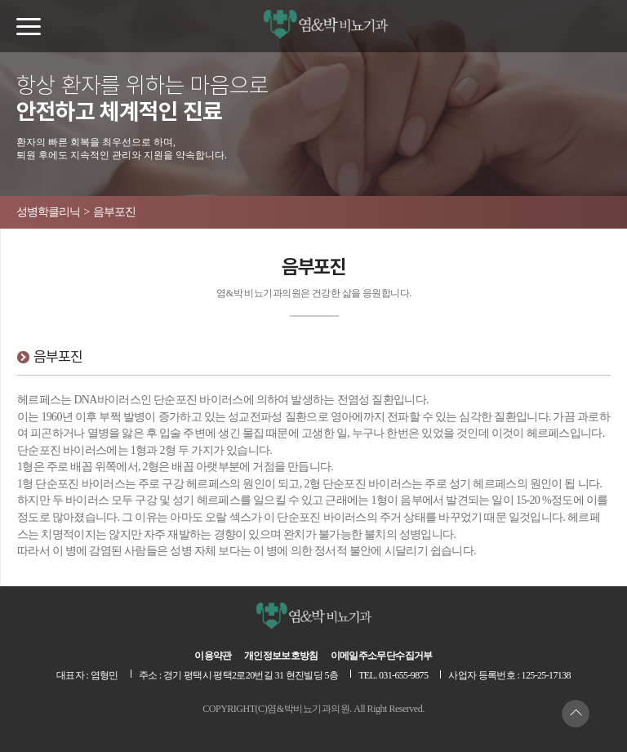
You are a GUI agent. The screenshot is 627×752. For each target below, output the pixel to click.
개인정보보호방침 (281, 656)
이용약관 (212, 656)
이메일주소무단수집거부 (382, 656)
